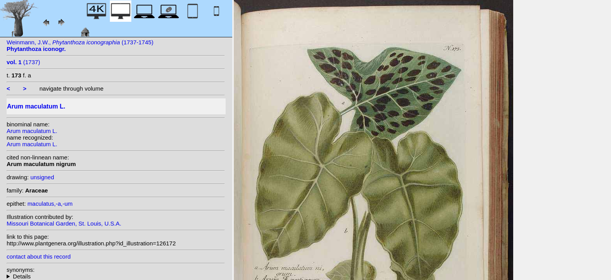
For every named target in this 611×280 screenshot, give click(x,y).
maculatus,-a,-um (49, 203)
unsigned (42, 177)
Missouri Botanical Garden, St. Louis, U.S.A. (64, 223)
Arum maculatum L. (32, 131)
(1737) (23, 62)
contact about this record (39, 256)
